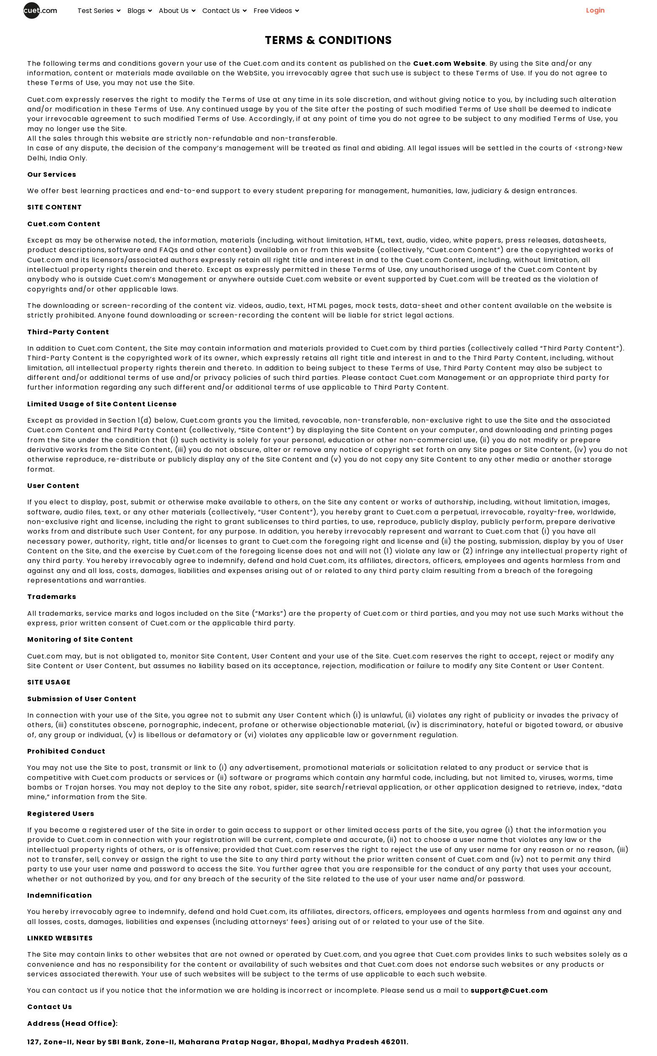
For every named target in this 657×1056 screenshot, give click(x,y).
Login (595, 10)
